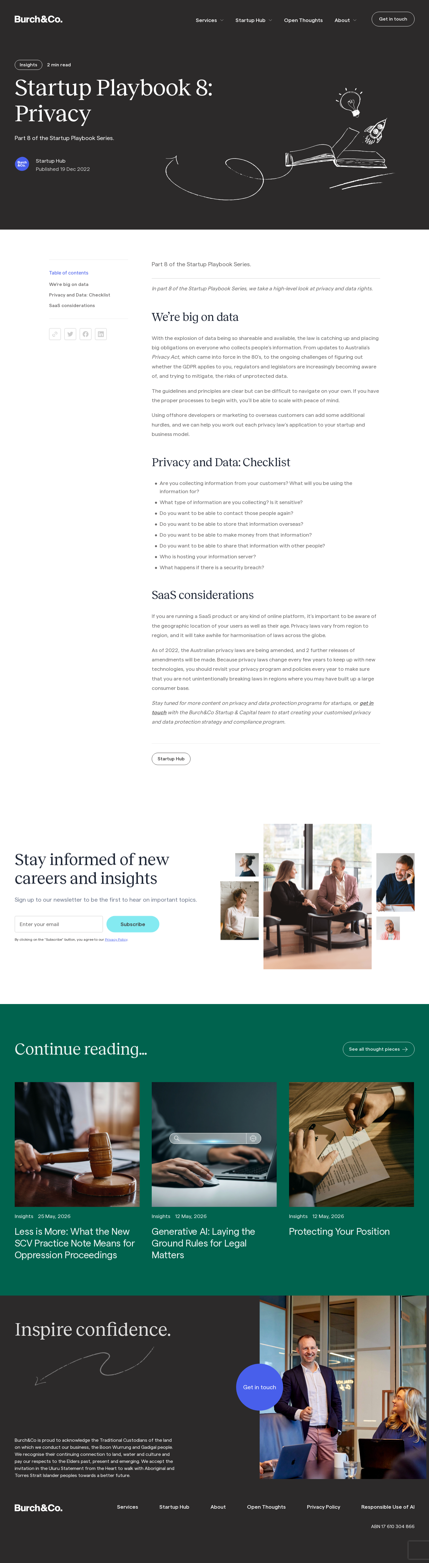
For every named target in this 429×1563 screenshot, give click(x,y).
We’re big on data (69, 292)
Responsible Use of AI (388, 1507)
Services (200, 20)
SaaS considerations (72, 313)
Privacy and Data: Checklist (79, 303)
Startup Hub (245, 20)
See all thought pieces (378, 1057)
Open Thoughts (297, 20)
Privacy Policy (116, 947)
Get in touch (393, 19)
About (336, 20)
